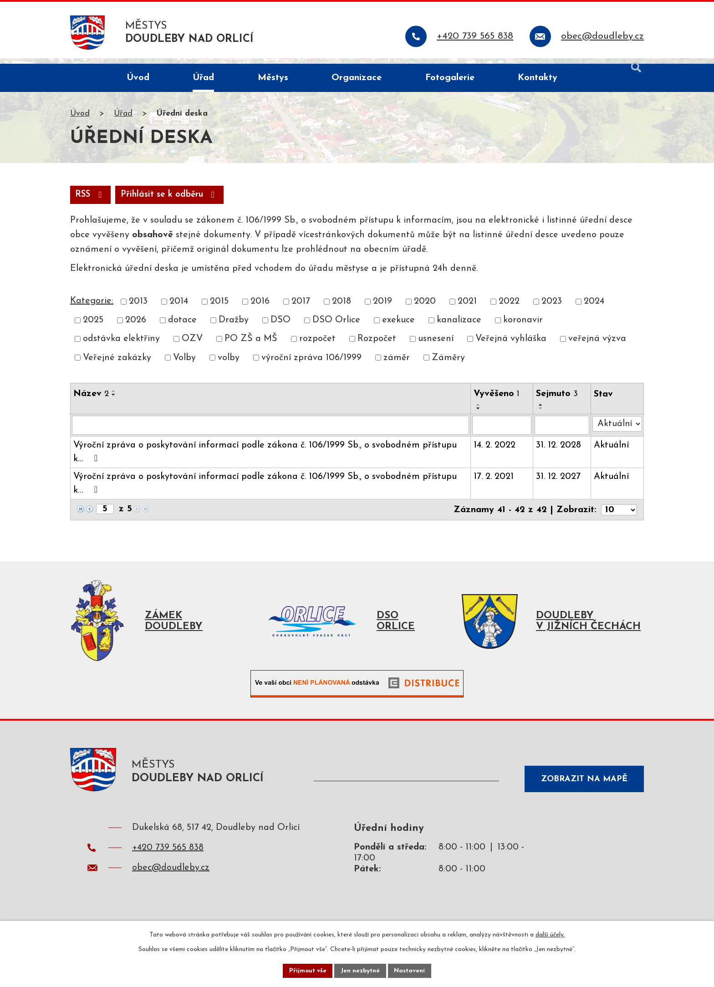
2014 (178, 308)
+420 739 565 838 (168, 859)
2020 (425, 308)
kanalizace (459, 326)
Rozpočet (376, 346)
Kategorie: (91, 307)
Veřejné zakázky (117, 364)
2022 (509, 308)
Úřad (123, 120)
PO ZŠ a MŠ (250, 346)
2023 (551, 308)
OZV (192, 346)
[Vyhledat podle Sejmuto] (562, 432)
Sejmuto (557, 400)
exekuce (398, 326)
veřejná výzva (597, 346)
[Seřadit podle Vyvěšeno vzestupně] (479, 411)
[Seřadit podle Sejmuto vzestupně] (541, 411)
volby (229, 364)
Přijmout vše (306, 970)
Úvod (80, 120)
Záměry (448, 364)
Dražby (234, 326)
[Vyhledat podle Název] (270, 432)
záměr (396, 364)
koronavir (523, 326)
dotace (182, 326)
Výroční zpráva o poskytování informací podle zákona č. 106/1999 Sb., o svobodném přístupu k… (265, 459)
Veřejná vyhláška (510, 346)
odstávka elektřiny (121, 346)
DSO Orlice (336, 326)
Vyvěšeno (497, 400)
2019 (382, 308)
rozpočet (317, 346)
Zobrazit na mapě (582, 787)
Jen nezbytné (360, 970)
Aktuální (611, 452)
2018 (341, 308)
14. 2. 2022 (495, 452)
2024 (594, 308)
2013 (138, 308)
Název (91, 400)
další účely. (550, 934)
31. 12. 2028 (558, 452)
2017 (300, 308)
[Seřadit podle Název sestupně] (114, 401)
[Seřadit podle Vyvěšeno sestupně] (479, 415)
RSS (92, 201)
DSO (280, 326)
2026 (135, 326)
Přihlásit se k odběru (175, 201)
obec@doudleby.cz (170, 879)
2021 (467, 308)
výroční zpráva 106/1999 (311, 364)
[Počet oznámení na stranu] (619, 516)
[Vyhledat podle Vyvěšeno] (502, 432)
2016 (260, 308)
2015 (219, 308)
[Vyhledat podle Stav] (617, 430)
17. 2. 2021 (494, 483)
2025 (93, 326)
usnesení (436, 346)
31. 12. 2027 (558, 483)
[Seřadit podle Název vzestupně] (114, 398)
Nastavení (411, 970)
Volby (184, 364)
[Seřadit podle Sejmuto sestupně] (541, 415)
